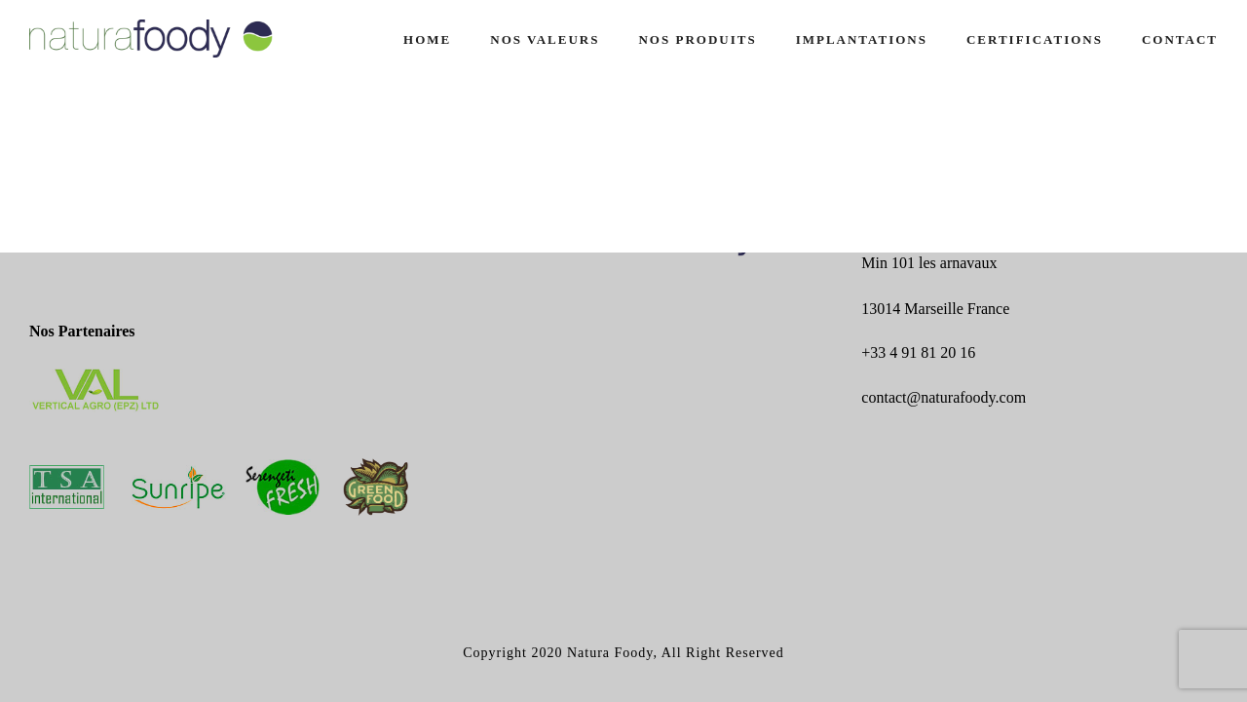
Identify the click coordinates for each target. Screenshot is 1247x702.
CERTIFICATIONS (1034, 39)
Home (427, 39)
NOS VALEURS (544, 39)
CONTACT (1180, 39)
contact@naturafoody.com (943, 397)
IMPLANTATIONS (861, 39)
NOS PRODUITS (697, 39)
